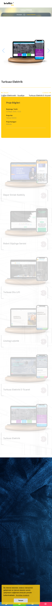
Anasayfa (19, 15)
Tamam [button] (20, 600)
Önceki (12, 94)
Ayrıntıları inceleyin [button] (22, 595)
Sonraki (40, 94)
